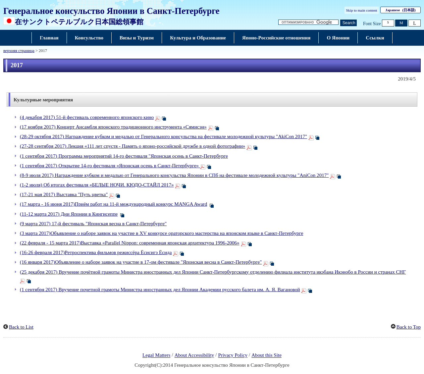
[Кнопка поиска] (348, 23)
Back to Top (409, 327)
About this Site (266, 355)
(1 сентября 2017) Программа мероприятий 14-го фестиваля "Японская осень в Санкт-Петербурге (124, 156)
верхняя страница (18, 50)
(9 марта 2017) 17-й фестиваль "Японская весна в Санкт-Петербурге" (93, 223)
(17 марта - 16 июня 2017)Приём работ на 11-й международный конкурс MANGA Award (113, 204)
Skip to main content (361, 10)
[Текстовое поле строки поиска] (308, 22)
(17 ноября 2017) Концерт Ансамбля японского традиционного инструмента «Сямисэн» (113, 127)
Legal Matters (156, 355)
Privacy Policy (232, 355)
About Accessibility (194, 355)
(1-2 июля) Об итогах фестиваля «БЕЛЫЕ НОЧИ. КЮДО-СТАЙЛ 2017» (97, 184)
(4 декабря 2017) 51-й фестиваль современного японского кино (87, 117)
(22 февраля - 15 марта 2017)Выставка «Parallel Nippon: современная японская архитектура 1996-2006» (129, 242)
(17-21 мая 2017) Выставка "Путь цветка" (64, 194)
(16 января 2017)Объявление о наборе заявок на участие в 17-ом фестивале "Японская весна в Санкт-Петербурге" (141, 262)
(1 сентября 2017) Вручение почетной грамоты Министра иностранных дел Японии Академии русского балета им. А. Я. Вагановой (160, 289)
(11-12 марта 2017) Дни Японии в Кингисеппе (69, 214)
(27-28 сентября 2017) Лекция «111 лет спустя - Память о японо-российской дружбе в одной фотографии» (132, 146)
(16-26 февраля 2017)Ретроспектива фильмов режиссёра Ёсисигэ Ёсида (96, 252)
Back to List (21, 327)
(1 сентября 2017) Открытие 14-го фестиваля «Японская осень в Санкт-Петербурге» (110, 165)
